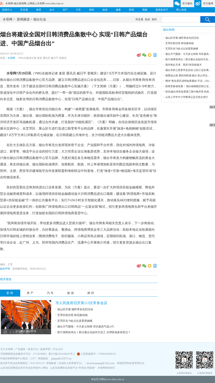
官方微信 (187, 3)
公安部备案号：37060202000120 (98, 354)
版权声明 (5, 268)
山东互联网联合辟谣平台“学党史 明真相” (72, 368)
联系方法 (33, 349)
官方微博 (208, 3)
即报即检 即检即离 (26, 331)
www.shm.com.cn (115, 379)
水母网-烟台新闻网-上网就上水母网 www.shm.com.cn (34, 3)
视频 (144, 9)
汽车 (78, 9)
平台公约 (58, 349)
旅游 (105, 9)
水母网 (7, 19)
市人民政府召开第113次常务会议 (81, 303)
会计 (51, 9)
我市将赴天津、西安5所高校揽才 (183, 64)
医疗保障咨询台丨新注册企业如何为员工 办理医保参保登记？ (94, 332)
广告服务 (20, 349)
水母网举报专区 (106, 368)
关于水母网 (7, 349)
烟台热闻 (169, 29)
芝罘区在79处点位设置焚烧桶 (74, 320)
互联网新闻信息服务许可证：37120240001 (23, 354)
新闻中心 (7, 9)
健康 (118, 9)
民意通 (24, 9)
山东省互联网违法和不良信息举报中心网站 (24, 368)
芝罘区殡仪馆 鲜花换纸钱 (72, 315)
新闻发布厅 (162, 9)
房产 (65, 9)
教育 (38, 9)
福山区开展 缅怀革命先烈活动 (75, 309)
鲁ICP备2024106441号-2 (62, 354)
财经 (91, 9)
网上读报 (181, 9)
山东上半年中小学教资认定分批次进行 (186, 97)
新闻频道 (23, 19)
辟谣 (131, 9)
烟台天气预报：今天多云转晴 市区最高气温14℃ (85, 326)
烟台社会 (39, 19)
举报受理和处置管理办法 (130, 363)
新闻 (10, 292)
